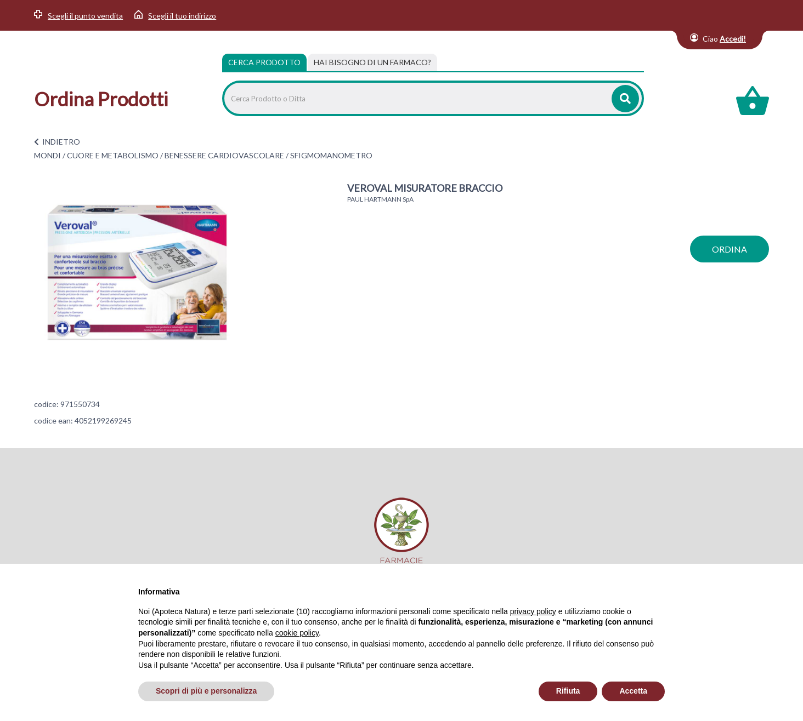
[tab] (372, 62)
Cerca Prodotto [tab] (264, 62)
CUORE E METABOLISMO (113, 155)
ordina (729, 249)
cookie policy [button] (297, 632)
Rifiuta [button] (568, 690)
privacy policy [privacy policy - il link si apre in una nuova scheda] (533, 611)
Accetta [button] (633, 690)
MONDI (47, 155)
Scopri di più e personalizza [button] (206, 690)
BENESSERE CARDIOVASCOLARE (224, 155)
